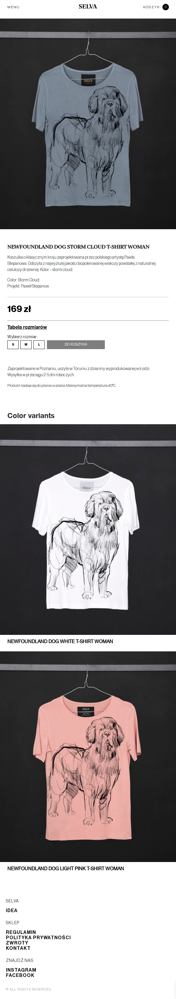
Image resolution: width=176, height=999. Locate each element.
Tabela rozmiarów (27, 327)
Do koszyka (76, 344)
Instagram (21, 970)
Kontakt (18, 948)
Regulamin (21, 932)
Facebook (20, 975)
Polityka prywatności (38, 938)
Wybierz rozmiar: (22, 337)
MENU (13, 7)
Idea (12, 911)
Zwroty (17, 943)
